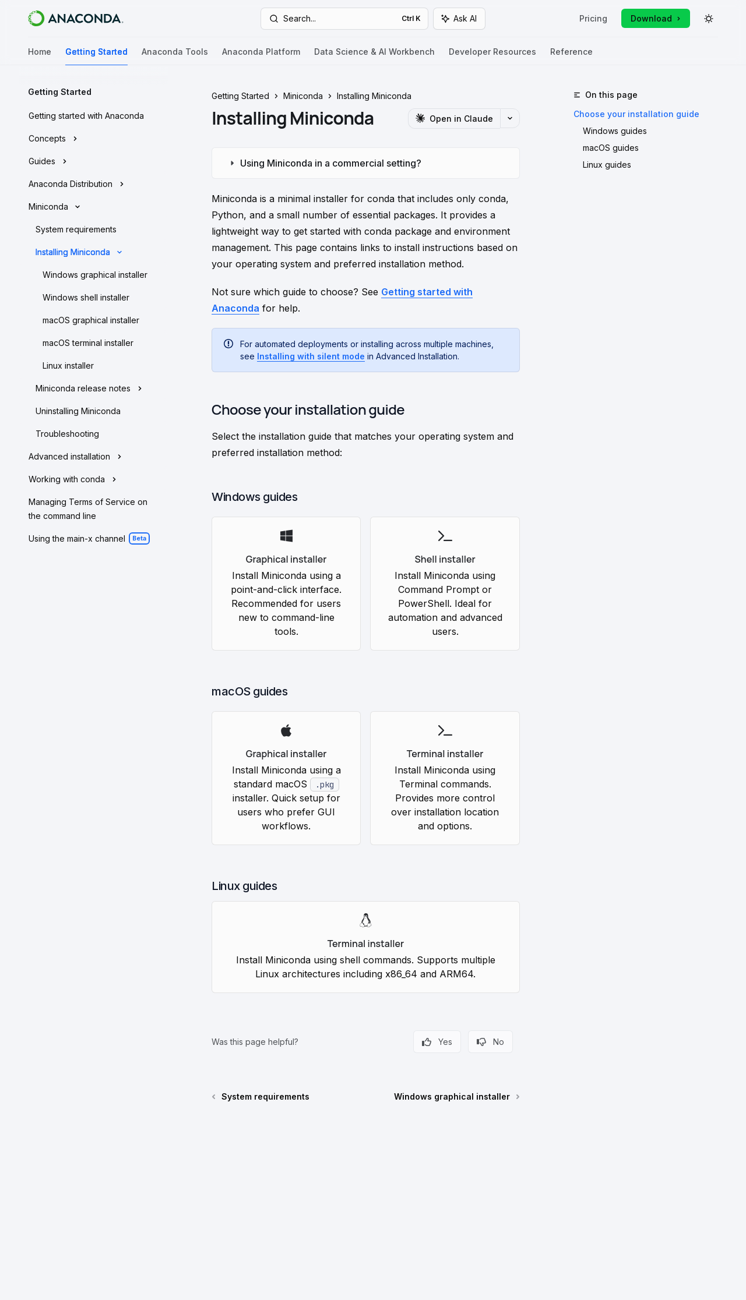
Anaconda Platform (261, 56)
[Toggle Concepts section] (93, 139)
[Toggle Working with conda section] (93, 479)
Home (39, 56)
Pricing (593, 18)
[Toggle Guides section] (93, 161)
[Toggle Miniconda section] (93, 207)
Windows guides (615, 131)
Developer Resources (492, 56)
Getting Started (96, 56)
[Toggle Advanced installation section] (93, 457)
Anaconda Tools (175, 56)
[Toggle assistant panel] (459, 18)
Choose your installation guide (636, 114)
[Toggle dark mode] (708, 18)
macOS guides (611, 148)
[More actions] (510, 118)
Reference (571, 56)
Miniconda (303, 96)
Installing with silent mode (311, 356)
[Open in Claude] (454, 118)
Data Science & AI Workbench (374, 56)
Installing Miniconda (374, 96)
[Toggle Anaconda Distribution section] (93, 184)
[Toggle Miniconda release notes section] (93, 388)
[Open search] (344, 18)
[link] (286, 584)
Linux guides (607, 164)
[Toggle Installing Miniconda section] (93, 252)
